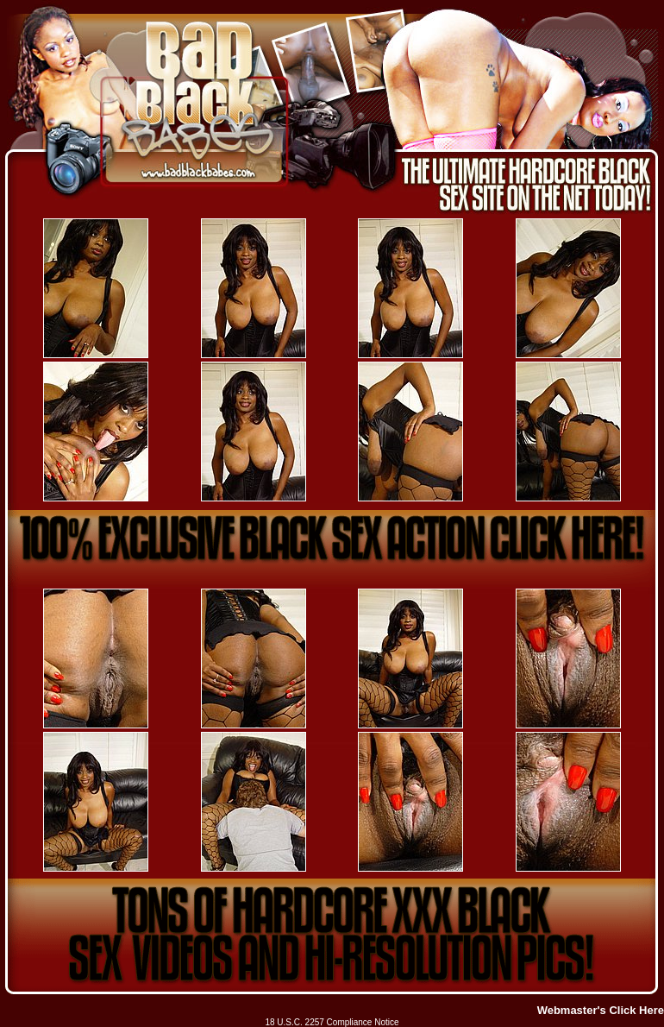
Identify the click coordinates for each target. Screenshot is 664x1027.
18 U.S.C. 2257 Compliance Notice (331, 1022)
